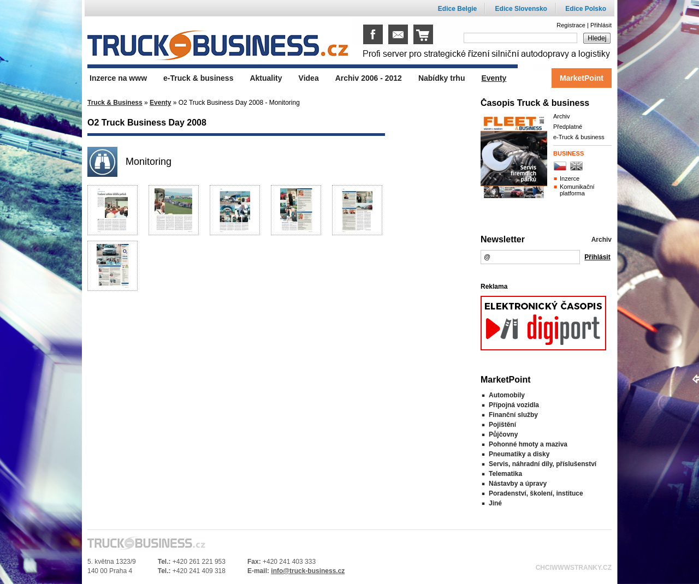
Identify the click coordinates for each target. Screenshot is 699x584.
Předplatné (567, 126)
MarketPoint (581, 78)
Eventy (160, 102)
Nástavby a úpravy (518, 483)
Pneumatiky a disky (519, 454)
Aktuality (266, 78)
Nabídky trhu (441, 78)
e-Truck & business (579, 137)
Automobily (507, 395)
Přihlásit (601, 25)
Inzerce (569, 178)
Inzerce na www (118, 78)
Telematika (505, 474)
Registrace (570, 25)
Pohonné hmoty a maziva (528, 444)
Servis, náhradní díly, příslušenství (542, 464)
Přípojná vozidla (514, 405)
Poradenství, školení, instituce (536, 493)
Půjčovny (503, 434)
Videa (309, 78)
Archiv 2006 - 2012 (368, 78)
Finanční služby (513, 415)
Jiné (495, 503)
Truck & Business (115, 102)
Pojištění (502, 424)
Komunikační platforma (577, 189)
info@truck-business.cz (308, 571)
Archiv (561, 116)
